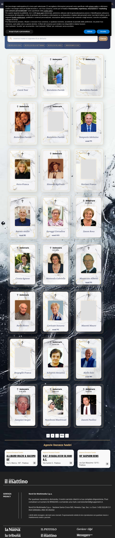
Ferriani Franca (88, 184)
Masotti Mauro (88, 325)
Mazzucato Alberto (88, 278)
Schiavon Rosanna (56, 372)
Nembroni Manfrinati (55, 419)
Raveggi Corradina (55, 231)
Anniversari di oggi (72, 45)
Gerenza (7, 494)
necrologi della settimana (34, 45)
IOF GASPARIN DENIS (88, 455)
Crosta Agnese (22, 278)
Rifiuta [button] (89, 31)
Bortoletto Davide (55, 90)
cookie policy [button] (48, 11)
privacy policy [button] (93, 6)
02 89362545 (52, 502)
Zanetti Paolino (88, 419)
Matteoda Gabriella (55, 278)
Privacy (7, 496)
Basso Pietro (23, 325)
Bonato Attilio (22, 231)
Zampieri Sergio (22, 419)
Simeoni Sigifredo (55, 184)
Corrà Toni (22, 90)
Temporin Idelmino (88, 137)
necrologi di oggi (14, 45)
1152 (62, 435)
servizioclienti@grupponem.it (90, 502)
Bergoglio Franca (22, 372)
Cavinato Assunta (55, 325)
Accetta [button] (103, 31)
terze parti (40, 13)
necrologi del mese (55, 45)
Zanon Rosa (88, 231)
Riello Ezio (88, 372)
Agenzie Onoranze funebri (58, 445)
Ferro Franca (22, 184)
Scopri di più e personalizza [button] (19, 31)
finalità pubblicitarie (18, 17)
